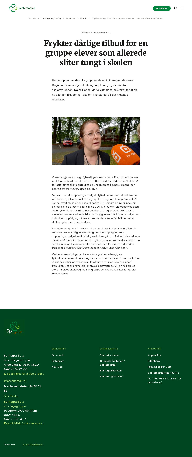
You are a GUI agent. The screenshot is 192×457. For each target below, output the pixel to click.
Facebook (58, 355)
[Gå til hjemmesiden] (14, 335)
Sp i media (11, 396)
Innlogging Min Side (159, 366)
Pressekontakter (15, 381)
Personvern (9, 445)
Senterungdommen (111, 376)
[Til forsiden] (22, 12)
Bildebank (154, 361)
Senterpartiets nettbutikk (163, 372)
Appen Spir (154, 355)
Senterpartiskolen (111, 370)
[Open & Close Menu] (181, 8)
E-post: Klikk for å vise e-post (24, 373)
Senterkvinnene (109, 355)
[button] (175, 8)
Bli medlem (162, 8)
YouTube (57, 366)
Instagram (58, 361)
